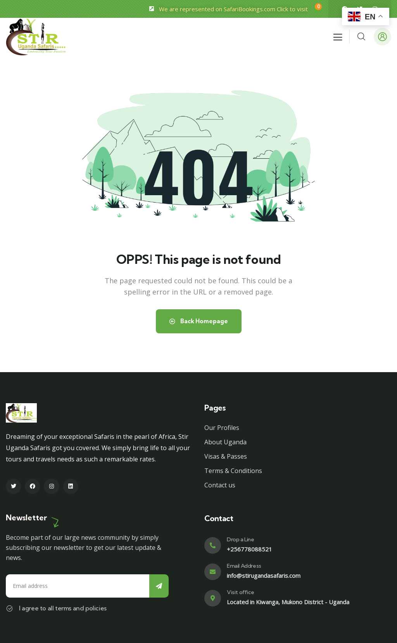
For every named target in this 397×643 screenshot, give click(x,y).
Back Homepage (198, 321)
